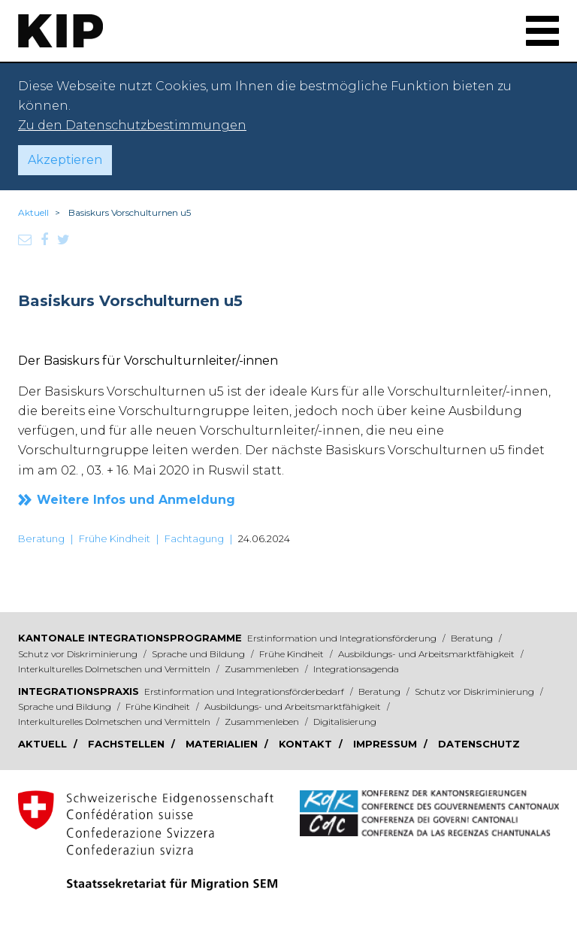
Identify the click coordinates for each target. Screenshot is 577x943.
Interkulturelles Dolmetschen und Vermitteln (115, 669)
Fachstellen (128, 744)
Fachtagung (194, 538)
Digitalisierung (344, 721)
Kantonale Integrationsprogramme (130, 638)
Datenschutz (479, 744)
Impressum (386, 744)
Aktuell (33, 212)
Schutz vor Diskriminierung (79, 653)
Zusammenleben (263, 669)
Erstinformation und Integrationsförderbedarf (245, 691)
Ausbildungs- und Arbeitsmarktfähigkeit (427, 653)
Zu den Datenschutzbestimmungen (132, 125)
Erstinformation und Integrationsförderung (343, 638)
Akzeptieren (65, 160)
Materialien (223, 744)
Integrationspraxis (78, 691)
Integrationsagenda (356, 669)
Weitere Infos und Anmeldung (136, 500)
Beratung (41, 538)
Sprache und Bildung (199, 653)
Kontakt (307, 744)
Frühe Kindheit (114, 538)
